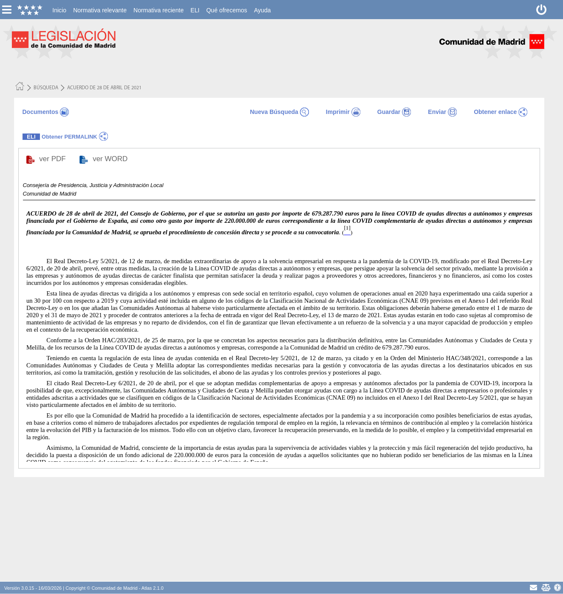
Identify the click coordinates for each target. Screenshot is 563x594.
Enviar (437, 111)
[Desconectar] (541, 9)
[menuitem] (59, 10)
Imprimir (338, 111)
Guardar (388, 111)
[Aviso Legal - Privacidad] (545, 587)
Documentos (41, 111)
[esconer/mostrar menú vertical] (6, 9)
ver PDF (53, 159)
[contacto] (533, 587)
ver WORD (111, 159)
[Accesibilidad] (557, 587)
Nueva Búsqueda (274, 111)
